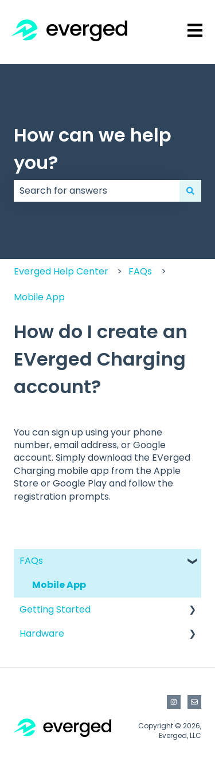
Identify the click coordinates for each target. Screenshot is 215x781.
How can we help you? (92, 148)
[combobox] (96, 191)
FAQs (140, 271)
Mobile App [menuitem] (59, 584)
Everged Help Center (61, 271)
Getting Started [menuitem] (55, 609)
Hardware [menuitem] (41, 633)
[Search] (190, 191)
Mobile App (39, 297)
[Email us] (194, 702)
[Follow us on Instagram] (174, 702)
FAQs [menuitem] (31, 560)
